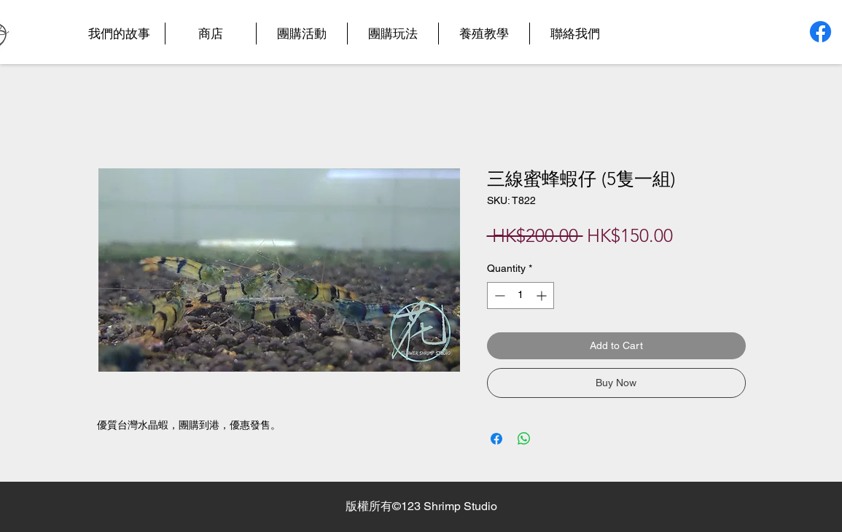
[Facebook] (820, 31)
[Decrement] (498, 295)
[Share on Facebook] (496, 438)
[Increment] (543, 295)
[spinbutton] (520, 295)
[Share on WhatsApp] (524, 438)
